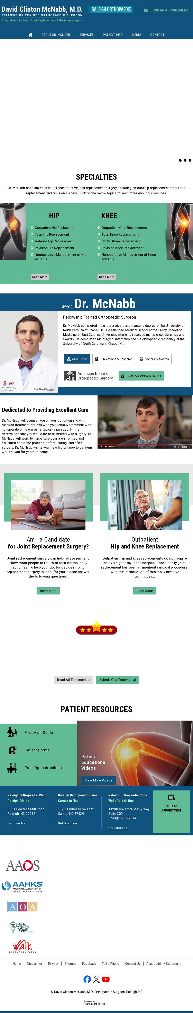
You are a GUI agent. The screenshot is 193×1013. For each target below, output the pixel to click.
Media (136, 35)
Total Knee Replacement (120, 234)
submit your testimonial (117, 680)
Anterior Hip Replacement (54, 241)
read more (40, 277)
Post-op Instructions (43, 767)
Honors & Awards (157, 359)
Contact (157, 35)
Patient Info (113, 35)
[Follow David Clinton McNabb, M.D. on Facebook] (87, 979)
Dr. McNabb (16, 188)
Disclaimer (34, 964)
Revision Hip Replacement (54, 248)
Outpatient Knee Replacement (124, 228)
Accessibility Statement (163, 964)
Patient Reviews (97, 613)
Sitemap (70, 964)
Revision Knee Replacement (123, 248)
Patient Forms (37, 750)
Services (87, 35)
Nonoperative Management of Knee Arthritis (129, 257)
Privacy (53, 964)
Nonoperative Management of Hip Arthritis (60, 257)
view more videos (98, 780)
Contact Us (133, 964)
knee (109, 216)
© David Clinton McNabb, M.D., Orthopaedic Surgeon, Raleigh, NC (96, 992)
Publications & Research (116, 359)
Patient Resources (97, 709)
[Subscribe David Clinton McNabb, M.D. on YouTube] (105, 979)
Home (16, 964)
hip (54, 216)
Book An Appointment (169, 10)
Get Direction (17, 823)
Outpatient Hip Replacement (56, 228)
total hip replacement (153, 188)
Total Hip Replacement (52, 234)
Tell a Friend (110, 964)
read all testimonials (73, 680)
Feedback (89, 964)
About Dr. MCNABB (56, 35)
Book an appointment (171, 808)
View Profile (79, 359)
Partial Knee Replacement (121, 241)
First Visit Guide (39, 732)
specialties (96, 176)
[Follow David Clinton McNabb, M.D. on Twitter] (96, 979)
